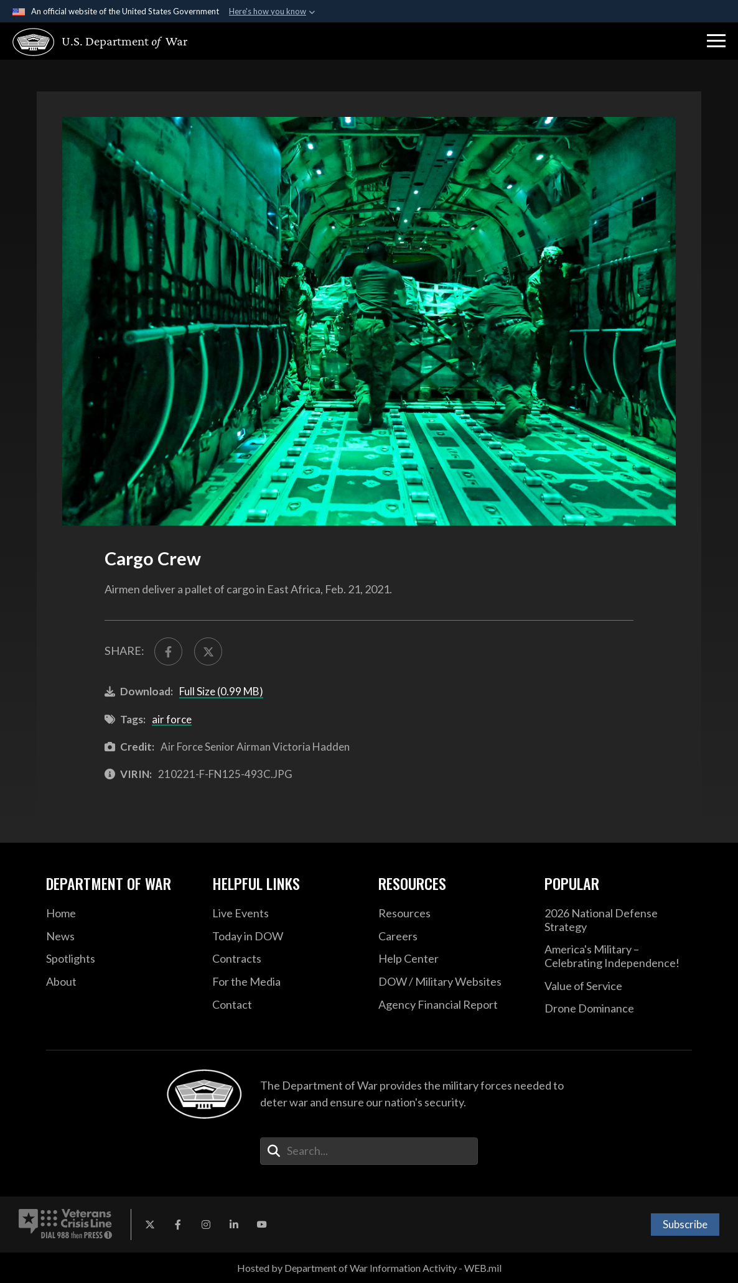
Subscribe (685, 1224)
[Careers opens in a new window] (452, 937)
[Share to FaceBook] (168, 651)
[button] (716, 41)
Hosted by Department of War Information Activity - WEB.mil (369, 1268)
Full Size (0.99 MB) (221, 691)
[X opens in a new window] (150, 1224)
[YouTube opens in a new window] (262, 1224)
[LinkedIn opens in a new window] (234, 1224)
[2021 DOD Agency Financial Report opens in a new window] (452, 1005)
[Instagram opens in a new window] (206, 1224)
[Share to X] (208, 651)
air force (172, 719)
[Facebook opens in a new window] (178, 1224)
